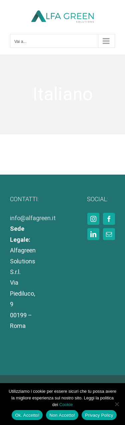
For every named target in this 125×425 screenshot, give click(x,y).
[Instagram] (93, 219)
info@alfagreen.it (33, 217)
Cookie (66, 404)
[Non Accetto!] (116, 404)
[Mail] (109, 234)
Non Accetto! (62, 415)
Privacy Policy (99, 415)
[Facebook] (109, 219)
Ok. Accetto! (27, 415)
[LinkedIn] (93, 234)
